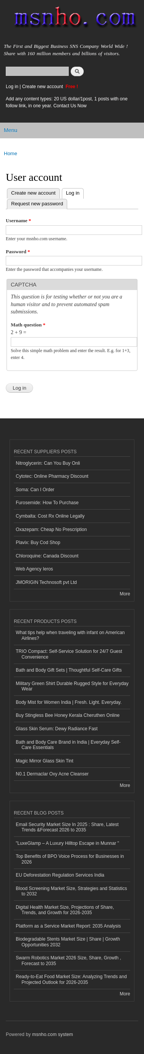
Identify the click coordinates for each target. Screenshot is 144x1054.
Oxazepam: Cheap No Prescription (51, 529)
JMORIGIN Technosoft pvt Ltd (46, 582)
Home (10, 153)
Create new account (43, 86)
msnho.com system (52, 1034)
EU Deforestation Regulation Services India (60, 875)
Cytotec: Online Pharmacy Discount (52, 476)
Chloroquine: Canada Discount (47, 556)
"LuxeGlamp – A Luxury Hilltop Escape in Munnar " (67, 843)
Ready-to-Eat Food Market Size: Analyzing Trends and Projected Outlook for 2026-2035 (71, 979)
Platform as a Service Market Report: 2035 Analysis (68, 926)
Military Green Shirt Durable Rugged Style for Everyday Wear (72, 686)
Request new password (37, 204)
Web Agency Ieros (34, 569)
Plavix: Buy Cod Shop (38, 542)
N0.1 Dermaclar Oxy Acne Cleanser (52, 774)
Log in (12, 86)
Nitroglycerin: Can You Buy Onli (48, 463)
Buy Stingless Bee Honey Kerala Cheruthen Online (67, 715)
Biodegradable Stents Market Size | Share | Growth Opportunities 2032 (68, 941)
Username (18, 220)
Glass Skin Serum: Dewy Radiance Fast (57, 728)
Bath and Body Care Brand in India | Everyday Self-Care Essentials (68, 744)
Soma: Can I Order (35, 489)
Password (18, 251)
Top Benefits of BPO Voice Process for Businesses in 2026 (70, 859)
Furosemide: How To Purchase (47, 502)
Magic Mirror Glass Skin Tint (44, 761)
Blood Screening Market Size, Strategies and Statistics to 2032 (71, 891)
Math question (28, 325)
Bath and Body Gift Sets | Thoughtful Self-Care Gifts (69, 670)
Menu (10, 130)
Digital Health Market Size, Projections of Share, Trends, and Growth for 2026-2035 (65, 910)
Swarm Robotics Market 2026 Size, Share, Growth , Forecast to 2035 (68, 960)
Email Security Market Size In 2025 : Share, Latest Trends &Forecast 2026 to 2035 (67, 827)
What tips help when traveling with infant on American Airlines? (70, 635)
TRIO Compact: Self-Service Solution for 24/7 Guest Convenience (69, 654)
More (125, 594)
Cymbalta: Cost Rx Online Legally (50, 516)
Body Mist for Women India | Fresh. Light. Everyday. (69, 702)
